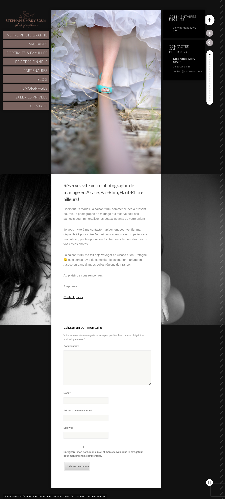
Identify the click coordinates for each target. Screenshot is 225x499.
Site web (68, 428)
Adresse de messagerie (78, 410)
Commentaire (71, 346)
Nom (67, 393)
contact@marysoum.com (187, 71)
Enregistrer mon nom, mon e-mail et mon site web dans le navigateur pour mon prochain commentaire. (103, 454)
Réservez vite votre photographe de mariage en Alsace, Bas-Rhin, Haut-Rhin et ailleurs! (104, 192)
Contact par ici (73, 297)
